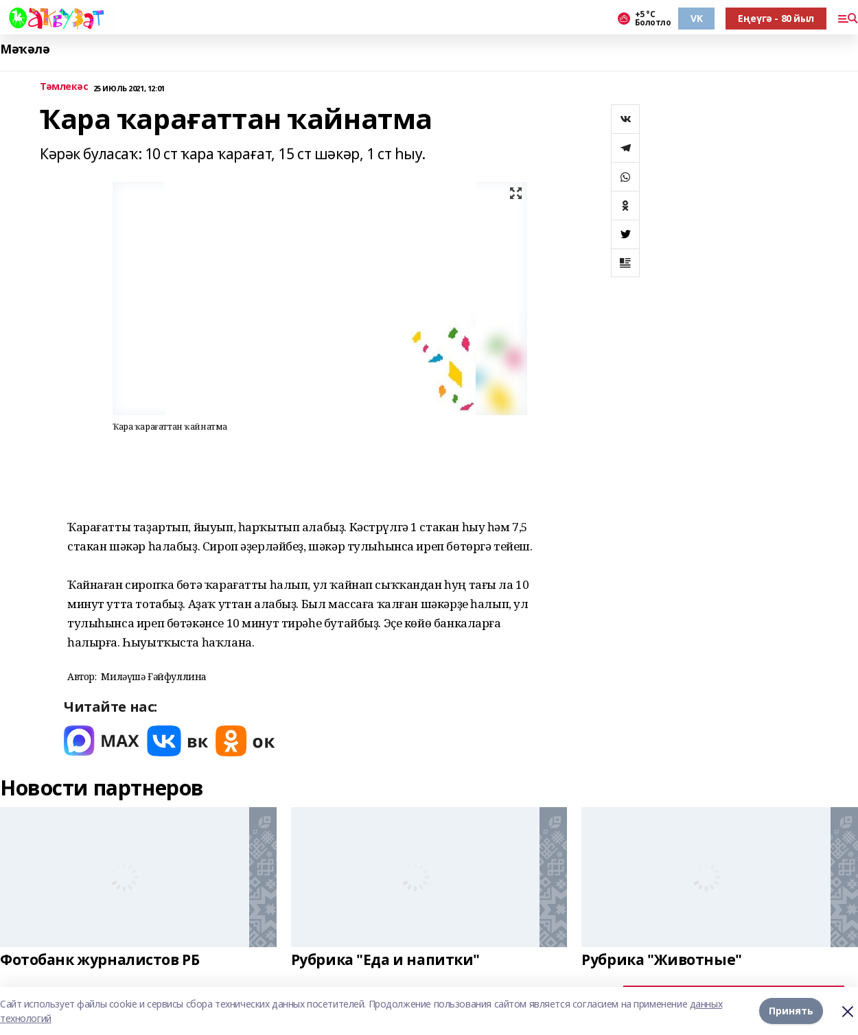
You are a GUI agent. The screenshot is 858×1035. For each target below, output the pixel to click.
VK (696, 18)
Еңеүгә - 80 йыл (776, 18)
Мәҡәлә (24, 49)
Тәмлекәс (64, 87)
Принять (791, 1010)
